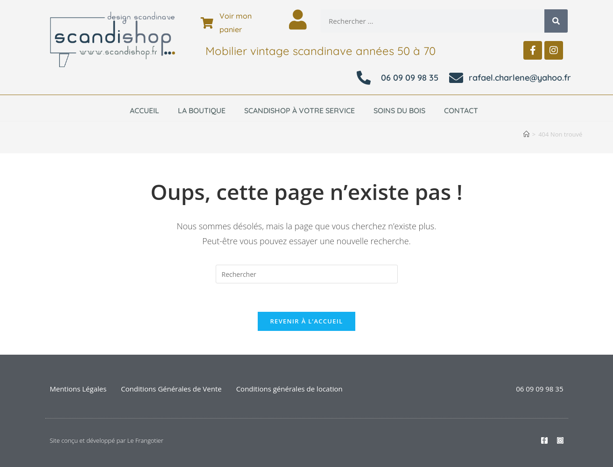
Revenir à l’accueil (306, 321)
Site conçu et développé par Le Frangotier (106, 440)
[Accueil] (526, 134)
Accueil (144, 110)
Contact (461, 110)
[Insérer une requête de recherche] (307, 274)
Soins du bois (399, 110)
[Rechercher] (556, 21)
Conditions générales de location (289, 388)
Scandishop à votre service (299, 110)
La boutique (201, 110)
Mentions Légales (78, 388)
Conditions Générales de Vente (171, 388)
